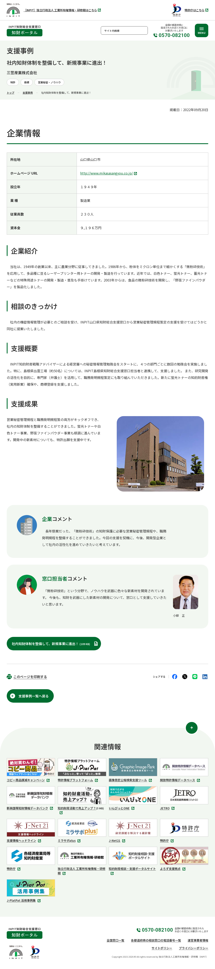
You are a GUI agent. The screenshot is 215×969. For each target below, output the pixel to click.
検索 (143, 30)
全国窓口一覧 (115, 940)
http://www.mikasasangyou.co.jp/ (109, 173)
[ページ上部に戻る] (191, 728)
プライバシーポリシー (193, 948)
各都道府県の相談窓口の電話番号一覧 (156, 940)
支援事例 (28, 92)
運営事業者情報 (198, 940)
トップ (10, 92)
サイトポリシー (162, 948)
